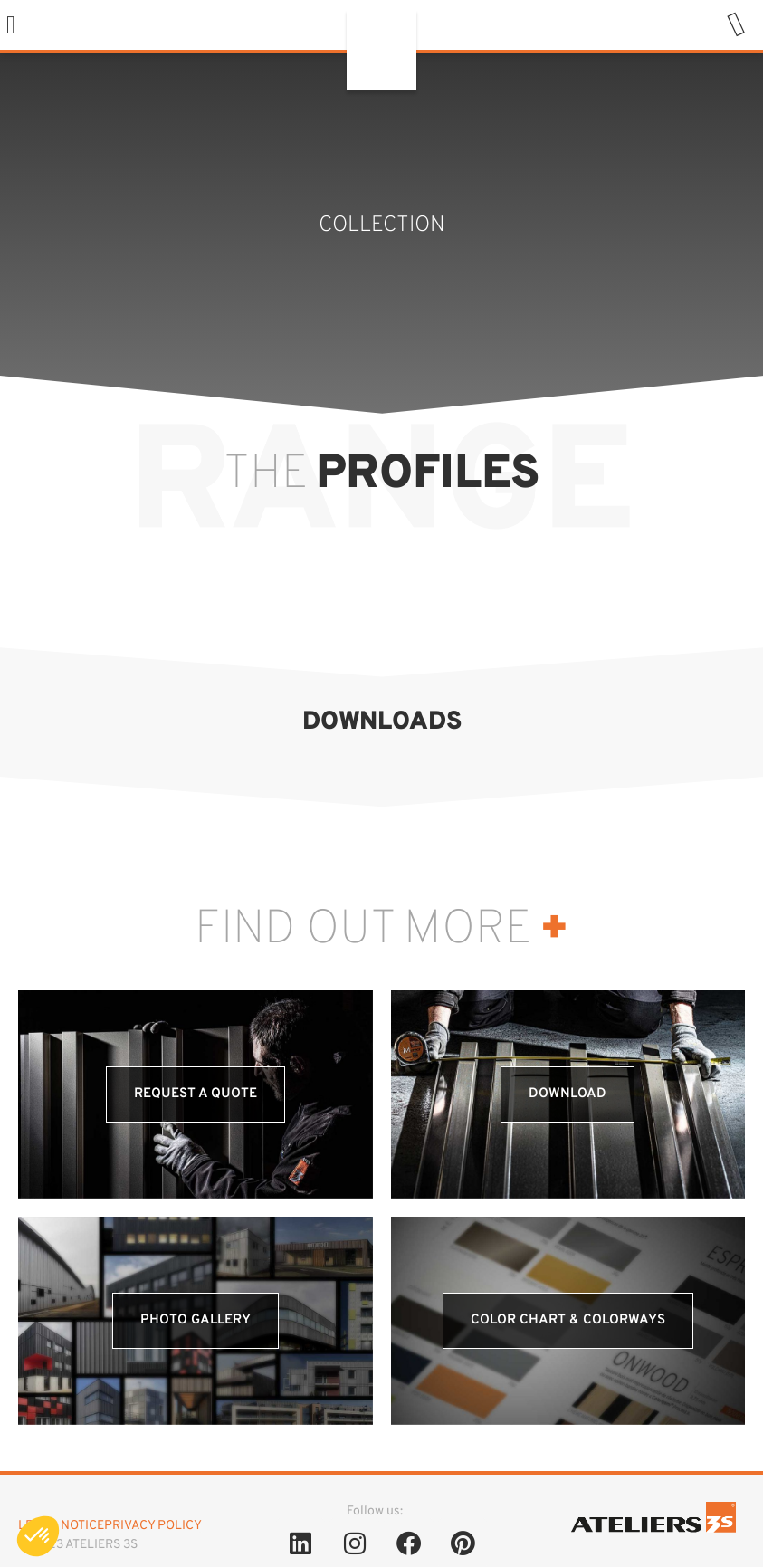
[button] (11, 25)
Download (567, 1094)
